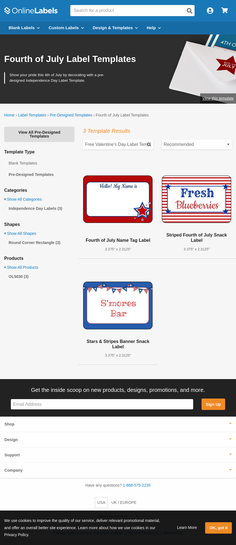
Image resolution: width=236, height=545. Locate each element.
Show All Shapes (20, 233)
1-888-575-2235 (137, 485)
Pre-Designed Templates (71, 115)
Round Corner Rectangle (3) (34, 242)
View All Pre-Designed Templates (39, 134)
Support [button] (12, 455)
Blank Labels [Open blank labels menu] (24, 27)
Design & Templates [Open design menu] (115, 27)
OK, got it (219, 528)
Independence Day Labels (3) (35, 208)
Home (9, 115)
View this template (218, 98)
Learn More (187, 527)
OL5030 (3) (19, 276)
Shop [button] (9, 424)
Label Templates (32, 115)
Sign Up (213, 404)
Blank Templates (23, 163)
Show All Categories (23, 199)
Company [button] (13, 470)
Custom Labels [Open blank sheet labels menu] (66, 27)
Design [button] (11, 439)
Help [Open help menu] (154, 27)
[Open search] (190, 11)
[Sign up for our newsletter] (102, 404)
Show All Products (21, 267)
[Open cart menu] (224, 10)
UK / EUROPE (123, 502)
